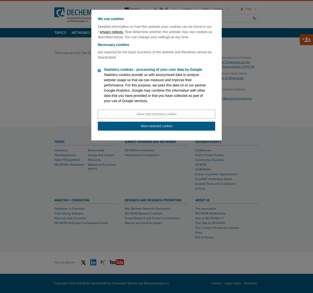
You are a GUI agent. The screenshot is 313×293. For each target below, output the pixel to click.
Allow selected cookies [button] (156, 126)
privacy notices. (112, 32)
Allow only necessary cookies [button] (156, 114)
